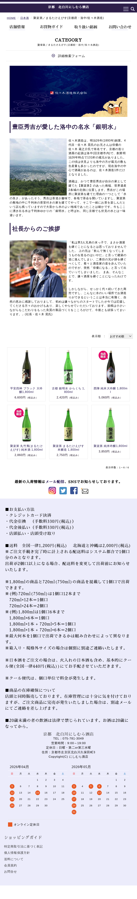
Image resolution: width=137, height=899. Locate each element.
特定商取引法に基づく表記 (23, 846)
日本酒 (25, 17)
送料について (14, 859)
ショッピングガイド (23, 838)
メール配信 (54, 482)
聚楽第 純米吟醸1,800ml (110, 445)
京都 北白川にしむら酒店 (68, 7)
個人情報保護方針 (17, 852)
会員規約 (10, 865)
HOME (11, 17)
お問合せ (10, 871)
